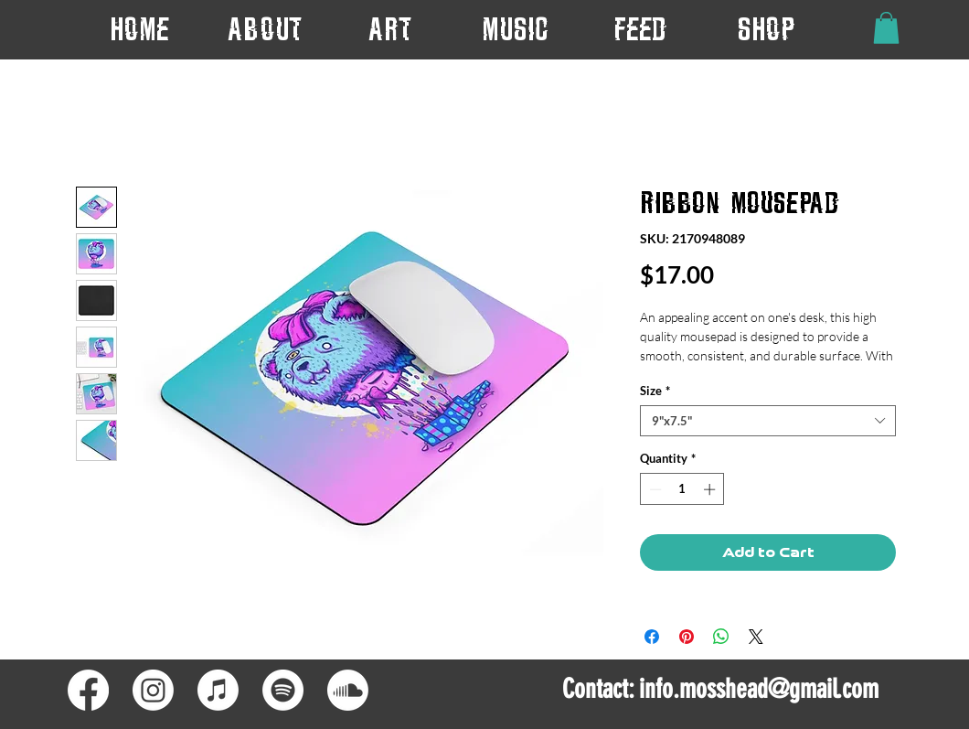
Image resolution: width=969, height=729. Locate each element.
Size (655, 390)
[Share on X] (756, 637)
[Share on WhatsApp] (721, 637)
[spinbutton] (682, 489)
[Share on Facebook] (652, 637)
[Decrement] (654, 489)
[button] (390, 29)
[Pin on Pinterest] (686, 637)
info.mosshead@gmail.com (758, 688)
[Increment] (711, 489)
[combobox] (768, 420)
